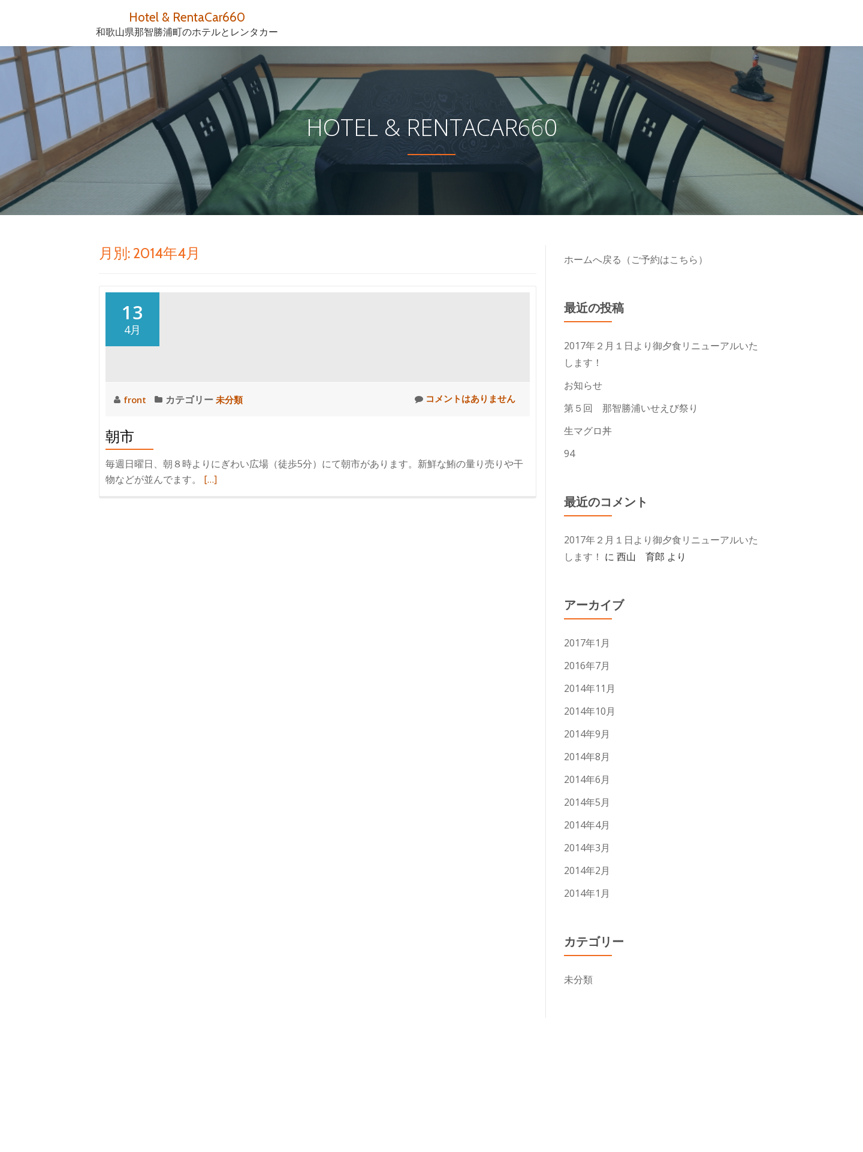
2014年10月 (589, 711)
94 (569, 453)
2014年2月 (587, 870)
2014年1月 (587, 893)
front (137, 507)
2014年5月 (587, 802)
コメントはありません (461, 507)
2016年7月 (587, 665)
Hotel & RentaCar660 (187, 16)
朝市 (119, 544)
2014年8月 (587, 756)
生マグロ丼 (588, 430)
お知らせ (583, 385)
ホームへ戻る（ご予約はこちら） (636, 259)
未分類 (232, 507)
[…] (210, 587)
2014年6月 (587, 779)
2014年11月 (589, 688)
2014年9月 (587, 733)
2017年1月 (587, 642)
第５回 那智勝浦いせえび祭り (631, 408)
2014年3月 (587, 847)
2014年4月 (587, 825)
